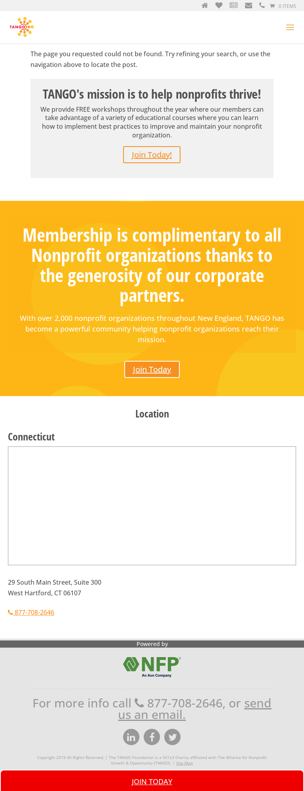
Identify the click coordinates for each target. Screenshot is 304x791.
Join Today (152, 369)
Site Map (184, 763)
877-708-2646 (31, 612)
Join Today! (152, 154)
